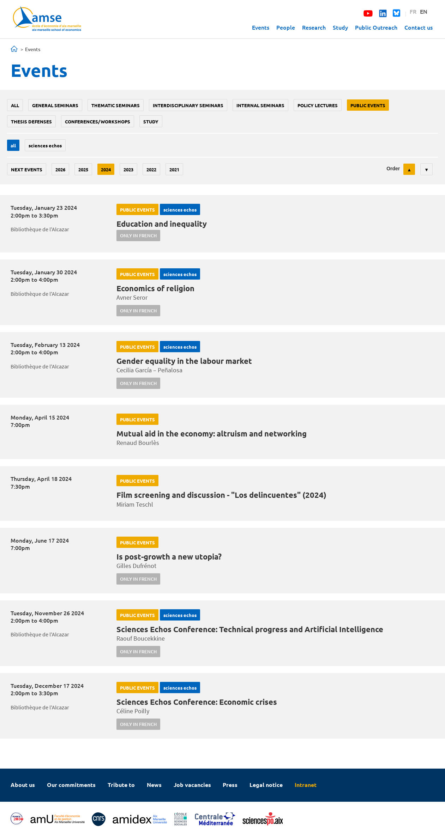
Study (340, 27)
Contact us (418, 27)
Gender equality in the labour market (184, 361)
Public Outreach (376, 27)
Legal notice (266, 784)
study (150, 121)
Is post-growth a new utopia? (169, 556)
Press (230, 784)
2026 (60, 169)
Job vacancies (192, 784)
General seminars (55, 105)
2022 (151, 169)
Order (393, 168)
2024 (106, 169)
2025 (83, 169)
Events (260, 27)
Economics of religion (155, 288)
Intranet (306, 784)
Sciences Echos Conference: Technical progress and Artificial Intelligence (249, 629)
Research (314, 27)
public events (367, 105)
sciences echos (45, 145)
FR (413, 11)
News (154, 784)
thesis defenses (31, 121)
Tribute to (121, 784)
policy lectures (317, 105)
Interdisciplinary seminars (188, 105)
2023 (128, 169)
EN (423, 11)
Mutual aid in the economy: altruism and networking (211, 433)
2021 (174, 169)
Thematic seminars (115, 105)
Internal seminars (260, 105)
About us (23, 784)
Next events (26, 169)
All (15, 105)
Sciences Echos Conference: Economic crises (196, 702)
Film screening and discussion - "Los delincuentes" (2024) (221, 495)
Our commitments (71, 784)
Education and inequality (161, 223)
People (285, 27)
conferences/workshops (97, 121)
